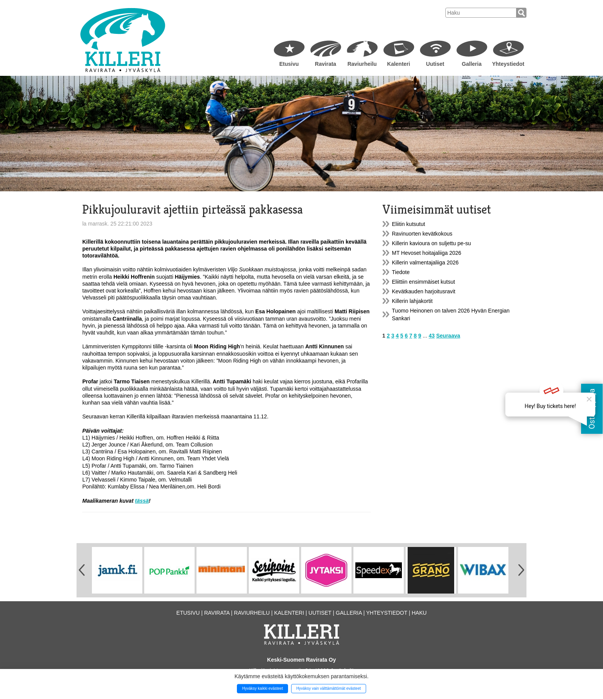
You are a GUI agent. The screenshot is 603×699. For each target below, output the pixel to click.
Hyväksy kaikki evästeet (262, 688)
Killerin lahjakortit (412, 301)
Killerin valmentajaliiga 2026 (425, 262)
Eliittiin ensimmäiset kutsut (423, 282)
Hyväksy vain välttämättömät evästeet (328, 688)
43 (432, 336)
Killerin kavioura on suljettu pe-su (431, 243)
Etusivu (289, 64)
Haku (418, 613)
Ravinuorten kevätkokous (422, 234)
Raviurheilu (361, 64)
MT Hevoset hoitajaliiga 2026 (426, 253)
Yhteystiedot (508, 64)
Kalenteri (398, 64)
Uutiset (435, 64)
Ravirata (325, 64)
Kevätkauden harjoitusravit (423, 291)
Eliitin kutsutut (408, 224)
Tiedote (401, 272)
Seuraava (448, 336)
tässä (142, 501)
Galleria (471, 64)
